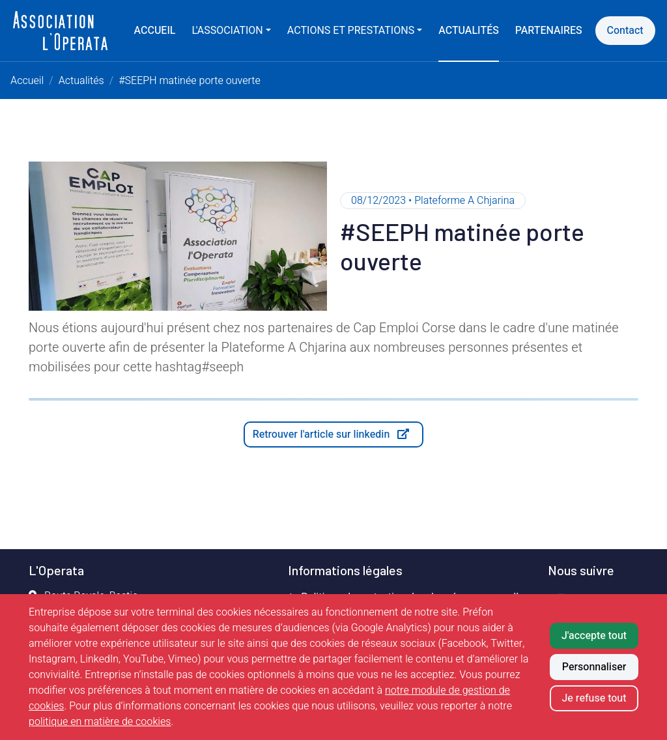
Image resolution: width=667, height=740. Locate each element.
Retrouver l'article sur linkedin (338, 437)
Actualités (468, 30)
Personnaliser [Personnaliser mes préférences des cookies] (594, 667)
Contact (625, 30)
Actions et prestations (350, 30)
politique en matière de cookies (100, 722)
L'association (227, 30)
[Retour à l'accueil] (60, 30)
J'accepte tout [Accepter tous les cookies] (594, 636)
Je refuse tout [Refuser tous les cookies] (593, 698)
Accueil (155, 30)
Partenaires (548, 30)
